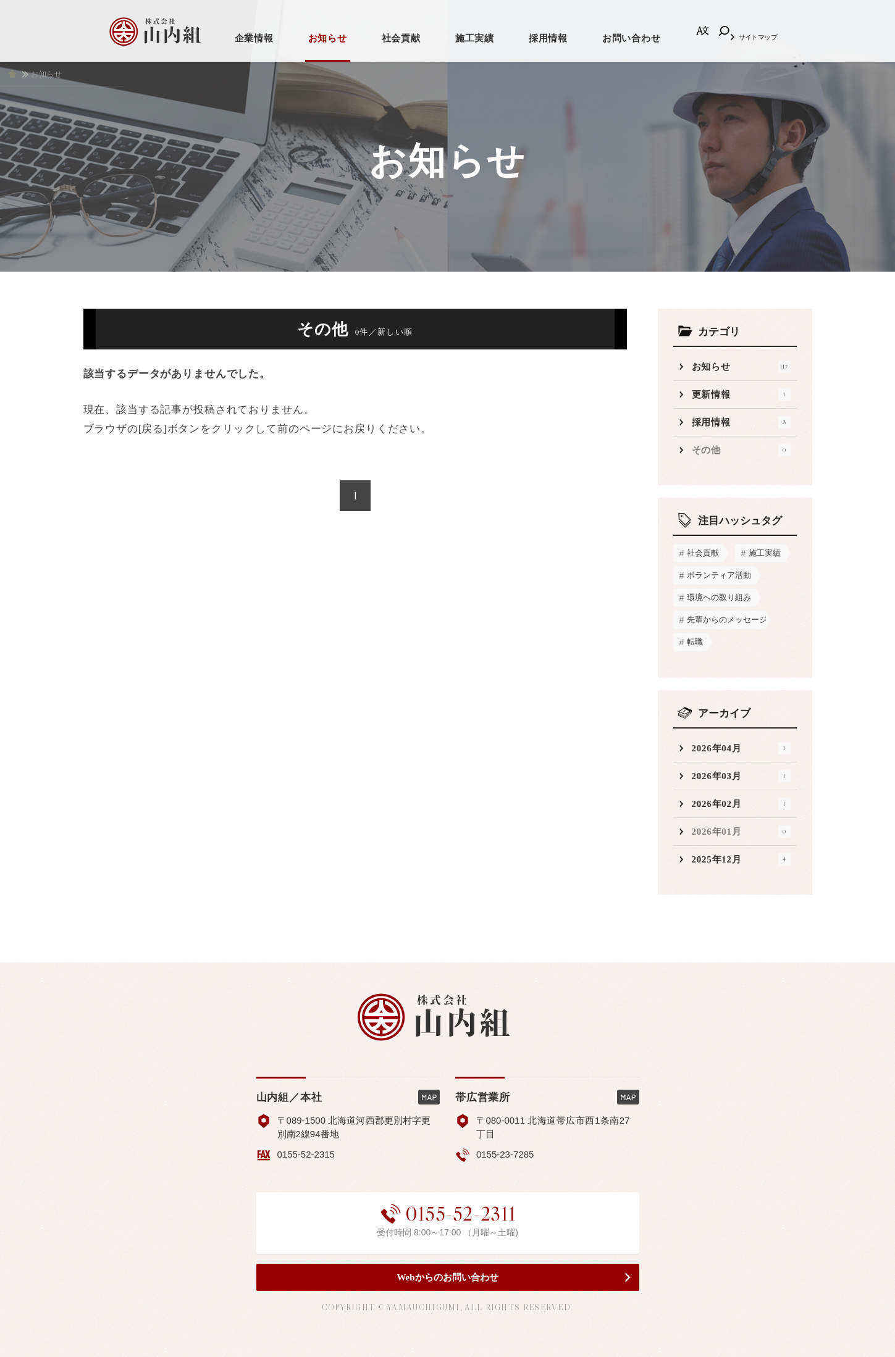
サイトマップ (758, 37)
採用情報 (548, 38)
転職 (695, 641)
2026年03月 (741, 776)
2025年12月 (741, 859)
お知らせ (327, 38)
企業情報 (254, 38)
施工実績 (474, 38)
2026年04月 (741, 748)
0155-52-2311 (448, 1213)
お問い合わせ (631, 38)
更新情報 (741, 394)
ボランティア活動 (719, 575)
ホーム (12, 74)
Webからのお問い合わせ (447, 1277)
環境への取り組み (719, 597)
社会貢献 (401, 38)
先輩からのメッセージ (726, 619)
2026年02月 (741, 804)
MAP (429, 1097)
